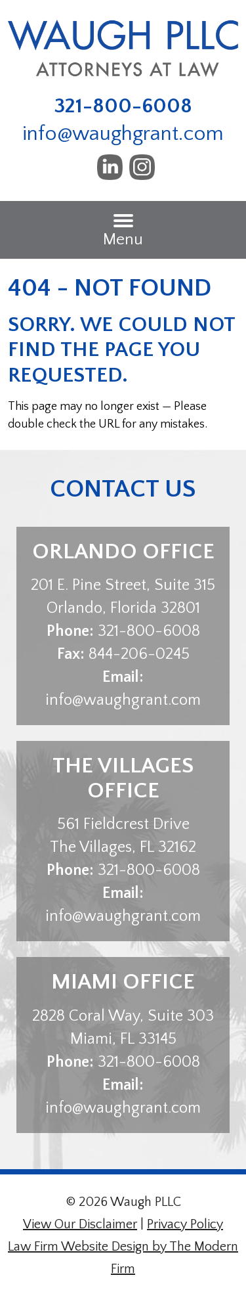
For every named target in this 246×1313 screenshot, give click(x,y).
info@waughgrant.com (123, 133)
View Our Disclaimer (80, 1224)
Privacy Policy (185, 1224)
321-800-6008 (123, 106)
